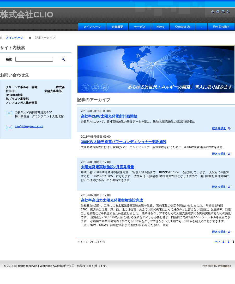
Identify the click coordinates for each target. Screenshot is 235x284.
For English (221, 26)
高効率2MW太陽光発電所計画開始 (109, 116)
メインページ (92, 26)
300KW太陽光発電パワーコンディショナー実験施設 (123, 142)
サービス (140, 26)
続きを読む (219, 128)
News (160, 26)
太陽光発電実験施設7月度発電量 (107, 167)
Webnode (224, 265)
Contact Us (182, 26)
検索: (9, 59)
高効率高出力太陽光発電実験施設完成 (112, 200)
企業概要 (117, 26)
